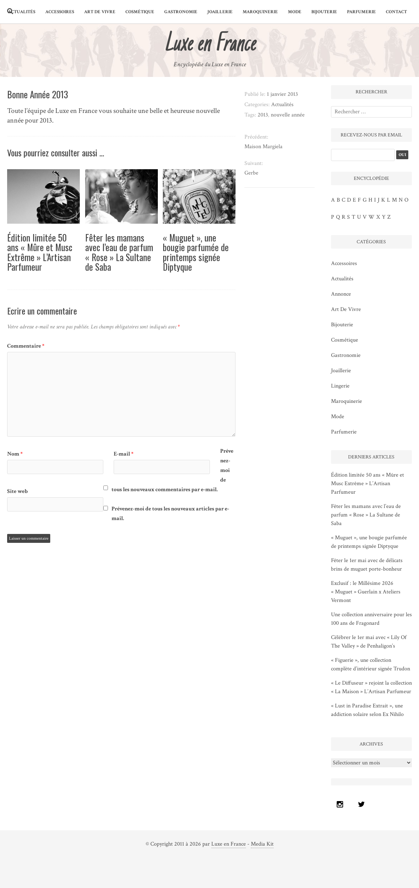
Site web (17, 491)
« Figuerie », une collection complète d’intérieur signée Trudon (370, 664)
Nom (15, 454)
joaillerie (220, 12)
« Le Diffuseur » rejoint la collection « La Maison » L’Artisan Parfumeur (371, 687)
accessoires (59, 12)
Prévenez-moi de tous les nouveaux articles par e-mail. (170, 513)
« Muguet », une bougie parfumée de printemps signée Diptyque (196, 252)
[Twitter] (363, 804)
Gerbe (251, 173)
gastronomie (180, 12)
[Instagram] (341, 804)
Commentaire (26, 346)
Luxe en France (228, 844)
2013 (263, 115)
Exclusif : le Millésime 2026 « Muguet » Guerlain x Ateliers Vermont (365, 592)
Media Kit (262, 844)
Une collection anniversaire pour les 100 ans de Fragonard (371, 619)
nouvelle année (288, 115)
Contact (396, 12)
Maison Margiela (263, 146)
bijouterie (324, 12)
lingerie (340, 386)
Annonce (341, 294)
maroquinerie (260, 12)
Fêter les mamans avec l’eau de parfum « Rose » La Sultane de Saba (119, 252)
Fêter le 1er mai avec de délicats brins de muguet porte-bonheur (367, 565)
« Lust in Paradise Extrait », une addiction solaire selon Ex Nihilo (367, 710)
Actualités (21, 12)
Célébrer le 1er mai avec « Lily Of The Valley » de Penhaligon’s (369, 642)
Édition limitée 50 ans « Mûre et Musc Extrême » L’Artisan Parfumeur (39, 252)
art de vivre (99, 12)
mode (294, 12)
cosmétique (139, 12)
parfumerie (361, 12)
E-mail (124, 454)
